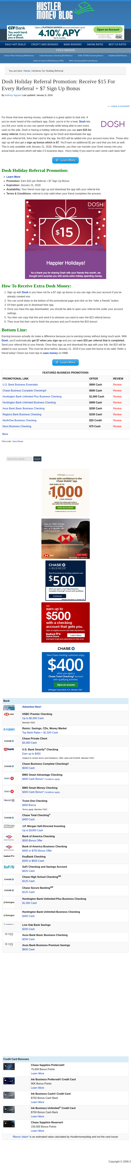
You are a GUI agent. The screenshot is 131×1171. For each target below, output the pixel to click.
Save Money (17, 441)
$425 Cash (28, 871)
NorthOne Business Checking (19, 420)
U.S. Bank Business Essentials (20, 384)
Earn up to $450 (31, 753)
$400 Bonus (29, 805)
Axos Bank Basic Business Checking (24, 408)
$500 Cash (28, 768)
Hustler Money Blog (65, 10)
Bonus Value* (21, 1136)
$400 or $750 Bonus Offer (37, 850)
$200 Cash (28, 929)
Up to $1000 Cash (32, 830)
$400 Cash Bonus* (41, 779)
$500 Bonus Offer (32, 840)
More (5, 434)
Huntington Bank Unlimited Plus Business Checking (32, 396)
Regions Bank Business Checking (22, 414)
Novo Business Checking (17, 426)
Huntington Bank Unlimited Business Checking (29, 402)
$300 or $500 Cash (33, 860)
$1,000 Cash (29, 903)
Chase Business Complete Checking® (24, 390)
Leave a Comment (120, 106)
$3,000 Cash (29, 742)
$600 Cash (28, 949)
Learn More (37, 1073)
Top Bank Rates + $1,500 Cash (40, 732)
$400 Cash (28, 819)
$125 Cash (28, 881)
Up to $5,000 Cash (33, 718)
